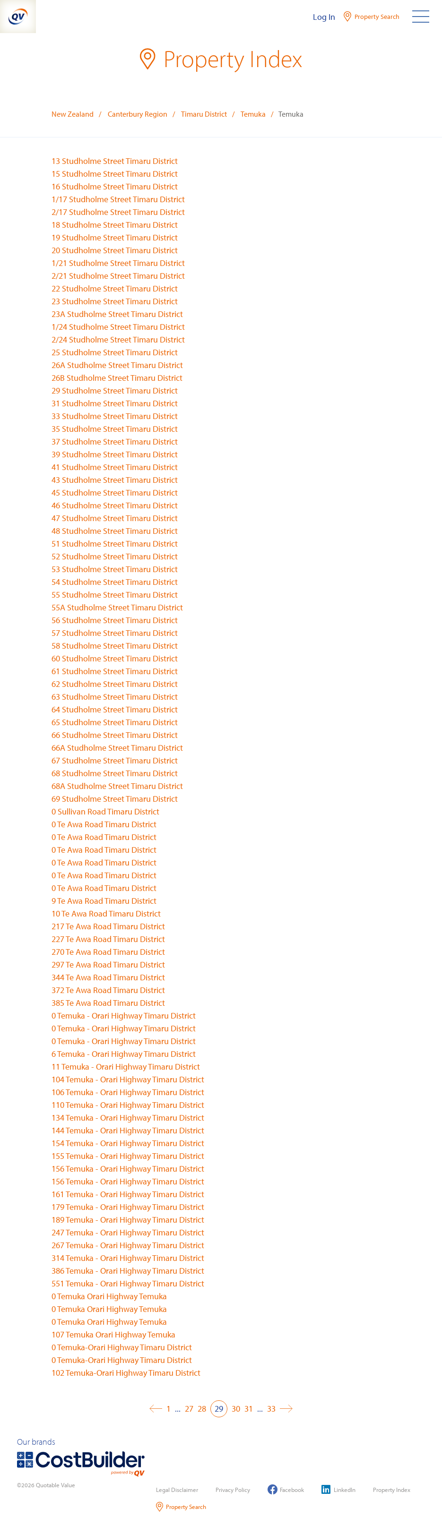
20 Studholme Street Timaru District (115, 250)
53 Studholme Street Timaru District (115, 569)
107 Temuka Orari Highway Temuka (113, 1334)
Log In (324, 16)
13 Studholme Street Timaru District (115, 160)
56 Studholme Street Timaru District (115, 620)
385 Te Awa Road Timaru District (108, 1002)
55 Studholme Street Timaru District (115, 594)
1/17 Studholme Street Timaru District (118, 199)
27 (189, 1408)
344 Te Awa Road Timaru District (108, 977)
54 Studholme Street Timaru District (115, 581)
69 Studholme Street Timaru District (115, 798)
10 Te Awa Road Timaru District (106, 913)
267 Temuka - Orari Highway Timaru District (128, 1245)
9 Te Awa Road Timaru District (104, 900)
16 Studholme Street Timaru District (115, 186)
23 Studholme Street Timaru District (115, 301)
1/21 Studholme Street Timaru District (118, 262)
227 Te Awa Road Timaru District (108, 939)
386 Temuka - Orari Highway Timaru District (128, 1270)
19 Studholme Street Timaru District (115, 237)
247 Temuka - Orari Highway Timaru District (128, 1232)
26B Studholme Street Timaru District (117, 377)
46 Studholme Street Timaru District (115, 505)
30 (236, 1408)
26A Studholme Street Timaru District (117, 365)
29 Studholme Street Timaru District (115, 390)
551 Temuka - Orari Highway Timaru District (128, 1283)
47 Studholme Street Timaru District (115, 518)
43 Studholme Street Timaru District (115, 479)
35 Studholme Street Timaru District (115, 428)
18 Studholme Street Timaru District (115, 224)
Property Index (391, 1489)
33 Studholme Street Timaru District (115, 416)
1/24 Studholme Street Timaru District (118, 326)
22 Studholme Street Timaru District (115, 288)
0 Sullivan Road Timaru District (105, 811)
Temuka (253, 114)
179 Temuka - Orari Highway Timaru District (128, 1206)
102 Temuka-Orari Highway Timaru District (126, 1372)
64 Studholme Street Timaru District (115, 709)
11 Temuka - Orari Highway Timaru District (126, 1066)
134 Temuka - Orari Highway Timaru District (128, 1117)
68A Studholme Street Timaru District (117, 785)
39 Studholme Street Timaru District (115, 454)
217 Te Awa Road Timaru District (108, 926)
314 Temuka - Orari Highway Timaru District (128, 1257)
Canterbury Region (137, 114)
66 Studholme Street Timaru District (115, 734)
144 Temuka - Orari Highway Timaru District (128, 1130)
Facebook (286, 1489)
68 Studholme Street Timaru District (115, 773)
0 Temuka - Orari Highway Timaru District (124, 1015)
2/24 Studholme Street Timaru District (118, 339)
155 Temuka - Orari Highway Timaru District (128, 1155)
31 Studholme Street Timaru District (115, 403)
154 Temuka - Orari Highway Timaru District (128, 1143)
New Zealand (73, 114)
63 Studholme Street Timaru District (115, 696)
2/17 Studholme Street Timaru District (118, 211)
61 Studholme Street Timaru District (115, 671)
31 (248, 1408)
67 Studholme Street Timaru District (115, 760)
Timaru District (204, 114)
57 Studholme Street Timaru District (115, 632)
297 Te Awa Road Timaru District (108, 964)
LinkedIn (338, 1489)
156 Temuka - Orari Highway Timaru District (128, 1168)
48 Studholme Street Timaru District (115, 530)
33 (271, 1408)
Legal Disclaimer (177, 1489)
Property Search (181, 1507)
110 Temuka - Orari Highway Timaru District (128, 1104)
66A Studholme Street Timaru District (117, 747)
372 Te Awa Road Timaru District (108, 990)
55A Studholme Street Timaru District (117, 607)
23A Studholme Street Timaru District (117, 314)
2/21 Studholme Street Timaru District (118, 275)
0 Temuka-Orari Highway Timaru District (122, 1347)
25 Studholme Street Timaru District (115, 352)
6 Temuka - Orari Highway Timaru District (124, 1053)
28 (202, 1408)
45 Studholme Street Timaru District (115, 492)
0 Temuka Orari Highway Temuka (109, 1296)
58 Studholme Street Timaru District (115, 645)
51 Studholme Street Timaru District (115, 543)
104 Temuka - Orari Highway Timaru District (128, 1079)
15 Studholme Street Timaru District (115, 173)
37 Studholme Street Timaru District (115, 441)
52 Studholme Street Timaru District (115, 556)
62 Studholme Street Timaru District (115, 683)
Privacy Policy (233, 1489)
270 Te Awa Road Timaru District (108, 951)
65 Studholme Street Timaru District (115, 722)
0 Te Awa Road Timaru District (104, 824)
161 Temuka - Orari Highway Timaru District (128, 1194)
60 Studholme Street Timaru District (115, 658)
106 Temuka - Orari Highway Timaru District (128, 1092)
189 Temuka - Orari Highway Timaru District (128, 1219)
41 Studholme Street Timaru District (115, 467)
